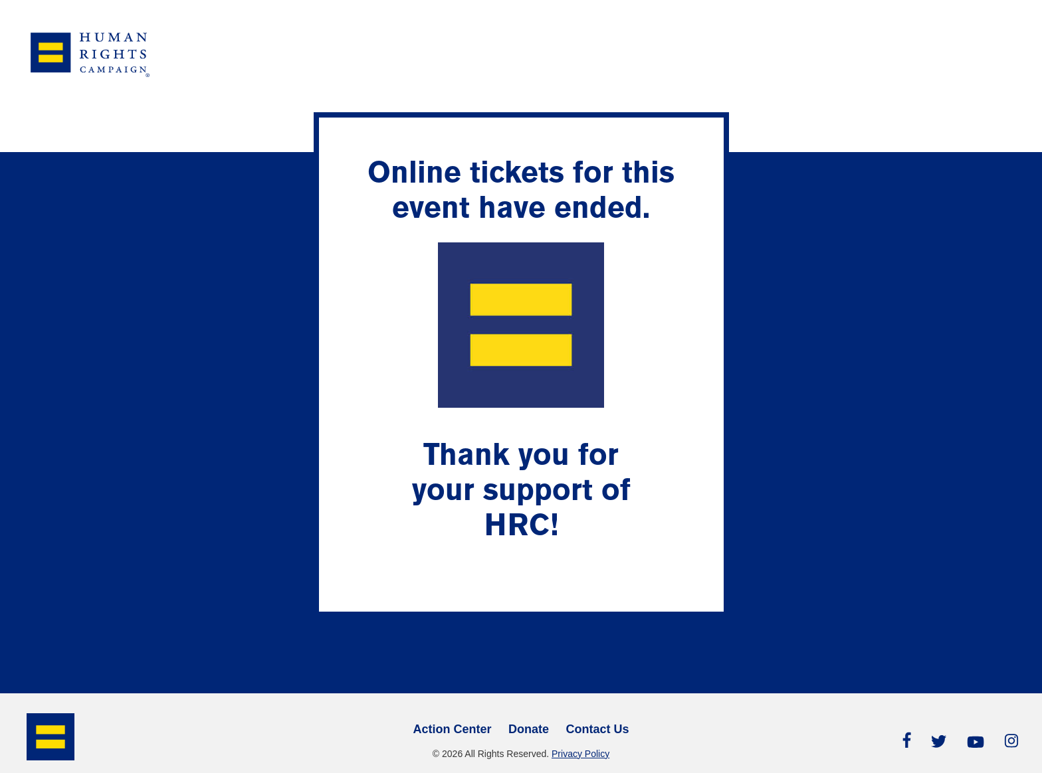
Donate (528, 729)
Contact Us (597, 729)
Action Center (452, 729)
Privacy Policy (580, 753)
